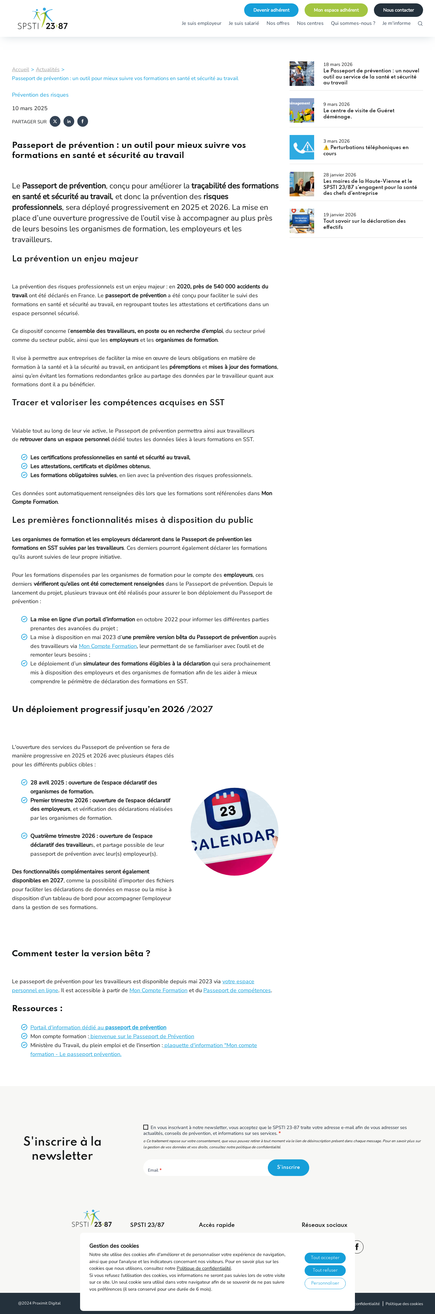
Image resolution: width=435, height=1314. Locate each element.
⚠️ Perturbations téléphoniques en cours (366, 150)
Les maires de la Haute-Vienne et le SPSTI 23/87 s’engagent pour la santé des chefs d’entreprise (370, 187)
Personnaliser (325, 1283)
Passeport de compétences (237, 990)
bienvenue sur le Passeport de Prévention (141, 1036)
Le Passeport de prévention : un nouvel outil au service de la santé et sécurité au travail (371, 77)
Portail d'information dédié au (98, 1027)
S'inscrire (288, 1167)
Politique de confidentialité (204, 1268)
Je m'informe (397, 23)
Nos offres (278, 23)
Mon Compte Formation (108, 646)
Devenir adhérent (271, 10)
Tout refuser (325, 1270)
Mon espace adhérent (336, 10)
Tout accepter (325, 1258)
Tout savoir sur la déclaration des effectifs (364, 224)
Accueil (20, 69)
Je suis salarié (244, 23)
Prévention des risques (40, 94)
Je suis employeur (201, 23)
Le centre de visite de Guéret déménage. (359, 114)
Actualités (48, 69)
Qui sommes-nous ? (353, 23)
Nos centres (310, 23)
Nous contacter (398, 10)
